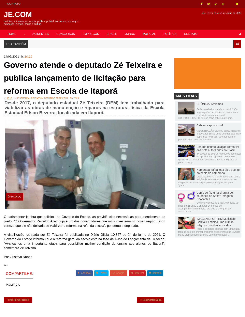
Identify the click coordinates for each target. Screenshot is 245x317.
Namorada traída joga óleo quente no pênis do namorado (218, 171)
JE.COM (18, 14)
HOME (12, 33)
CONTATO (13, 3)
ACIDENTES (40, 33)
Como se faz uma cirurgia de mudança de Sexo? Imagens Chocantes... (215, 196)
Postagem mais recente (18, 300)
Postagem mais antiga (150, 300)
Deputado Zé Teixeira (56, 98)
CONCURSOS (65, 33)
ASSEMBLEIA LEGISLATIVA (30, 98)
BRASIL (112, 33)
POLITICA (74, 98)
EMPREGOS (91, 33)
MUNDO (130, 33)
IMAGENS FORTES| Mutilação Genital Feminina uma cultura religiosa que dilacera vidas (216, 222)
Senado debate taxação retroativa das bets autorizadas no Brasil (218, 148)
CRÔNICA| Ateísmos (210, 104)
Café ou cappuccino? (210, 125)
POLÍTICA (169, 33)
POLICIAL (149, 33)
